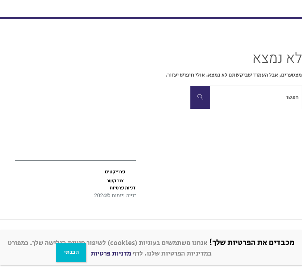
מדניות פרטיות (111, 254)
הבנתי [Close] (71, 252)
